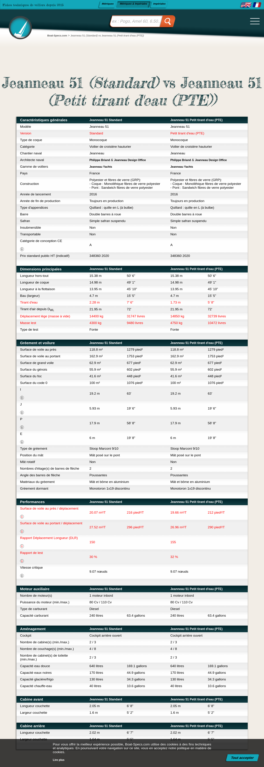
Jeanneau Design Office (137, 160)
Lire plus (60, 760)
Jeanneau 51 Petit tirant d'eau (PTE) (201, 120)
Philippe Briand (102, 160)
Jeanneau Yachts (103, 166)
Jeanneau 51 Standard (109, 120)
